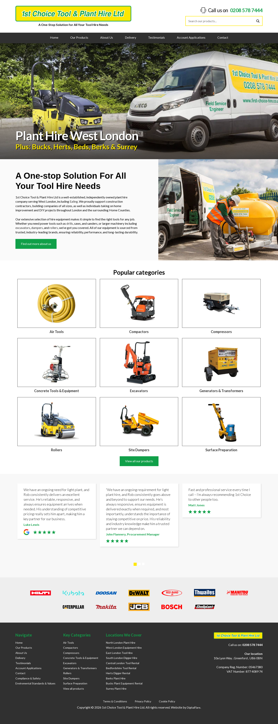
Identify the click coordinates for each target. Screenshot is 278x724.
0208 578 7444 (246, 10)
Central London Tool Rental (122, 663)
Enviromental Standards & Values (35, 683)
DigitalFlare (193, 707)
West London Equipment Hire (124, 647)
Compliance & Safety (28, 678)
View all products (73, 688)
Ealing (74, 201)
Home (54, 37)
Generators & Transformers (80, 668)
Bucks (41, 146)
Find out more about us (36, 244)
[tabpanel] (56, 512)
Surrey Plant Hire (116, 688)
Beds (81, 146)
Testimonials (156, 37)
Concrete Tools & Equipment (80, 657)
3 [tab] (143, 564)
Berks (100, 146)
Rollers (67, 673)
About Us (106, 37)
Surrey (127, 146)
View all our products (139, 461)
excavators (22, 227)
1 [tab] (135, 564)
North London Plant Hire (120, 642)
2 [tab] (139, 564)
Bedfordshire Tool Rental (121, 668)
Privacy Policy (143, 701)
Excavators (69, 663)
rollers (53, 227)
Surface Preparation (75, 683)
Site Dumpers (71, 678)
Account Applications (191, 37)
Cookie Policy (167, 701)
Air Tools (68, 642)
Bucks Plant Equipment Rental (124, 683)
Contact (222, 37)
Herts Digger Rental (118, 673)
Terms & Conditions (115, 701)
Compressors (71, 652)
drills (69, 223)
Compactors (70, 647)
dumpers (37, 227)
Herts (62, 146)
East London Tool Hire (119, 652)
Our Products (79, 37)
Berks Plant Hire (115, 678)
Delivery (130, 37)
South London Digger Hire (121, 657)
